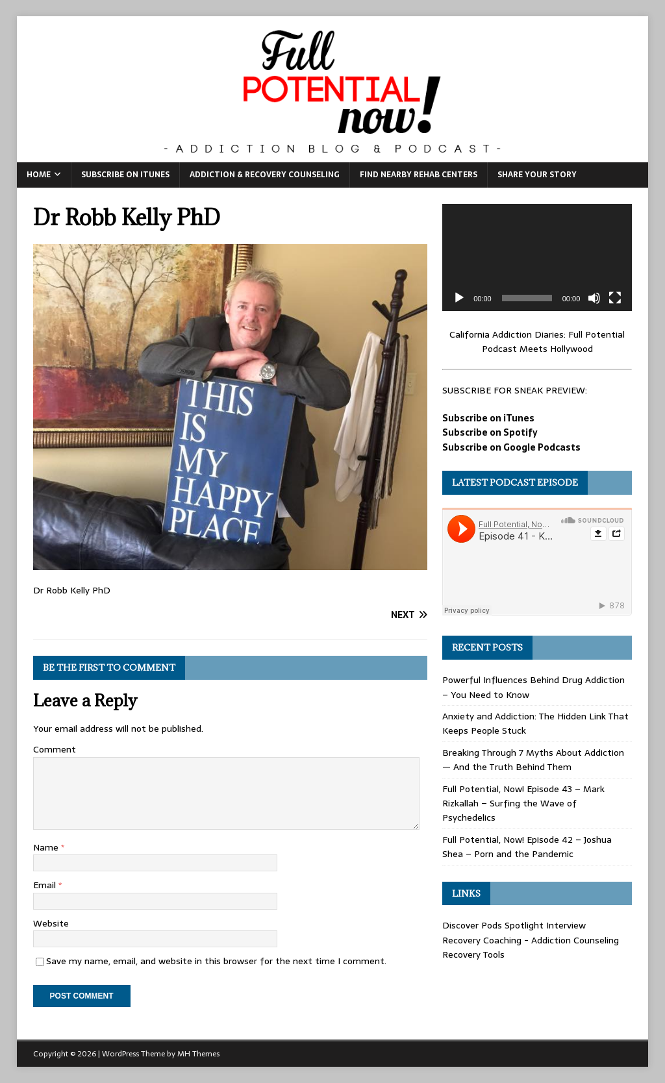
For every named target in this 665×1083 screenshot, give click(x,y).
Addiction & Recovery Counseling (265, 174)
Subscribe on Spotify (490, 432)
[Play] (459, 298)
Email (45, 885)
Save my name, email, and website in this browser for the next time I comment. (216, 961)
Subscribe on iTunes (125, 174)
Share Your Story (537, 174)
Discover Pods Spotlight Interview (514, 925)
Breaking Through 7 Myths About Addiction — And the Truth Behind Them (533, 759)
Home (39, 174)
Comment (54, 749)
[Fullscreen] (615, 298)
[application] (537, 257)
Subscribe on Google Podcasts (511, 447)
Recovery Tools (473, 954)
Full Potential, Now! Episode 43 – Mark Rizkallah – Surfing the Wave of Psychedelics (523, 803)
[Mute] (594, 298)
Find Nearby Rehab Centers (418, 174)
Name (47, 847)
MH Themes (198, 1053)
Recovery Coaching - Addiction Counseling (530, 940)
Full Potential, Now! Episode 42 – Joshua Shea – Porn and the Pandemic (527, 846)
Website (51, 923)
